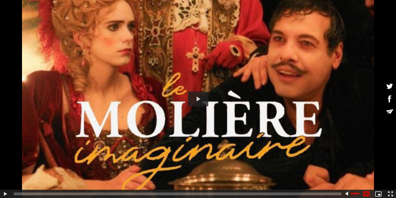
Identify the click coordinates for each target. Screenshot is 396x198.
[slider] (177, 194)
